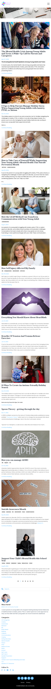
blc (2, 270)
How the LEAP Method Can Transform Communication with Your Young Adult (20, 218)
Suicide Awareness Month (13, 509)
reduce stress (25, 563)
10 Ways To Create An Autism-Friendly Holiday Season (23, 386)
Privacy (28, 682)
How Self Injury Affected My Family (18, 268)
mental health (16, 270)
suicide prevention (11, 167)
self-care (4, 167)
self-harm (22, 270)
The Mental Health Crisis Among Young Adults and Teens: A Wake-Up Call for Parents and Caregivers (23, 53)
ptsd (2, 644)
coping (19, 563)
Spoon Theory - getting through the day (20, 409)
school (30, 563)
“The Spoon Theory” (12, 417)
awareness (8, 511)
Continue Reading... (6, 73)
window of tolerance (7, 663)
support (6, 462)
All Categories (5, 620)
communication (5, 221)
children (3, 633)
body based (13, 563)
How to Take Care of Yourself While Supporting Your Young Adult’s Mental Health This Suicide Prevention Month (24, 162)
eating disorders (8, 270)
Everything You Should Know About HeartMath (23, 317)
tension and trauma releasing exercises (13, 660)
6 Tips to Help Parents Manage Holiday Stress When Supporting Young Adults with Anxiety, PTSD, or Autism (23, 108)
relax (3, 648)
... (40, 523)
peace (23, 511)
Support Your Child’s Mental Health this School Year (24, 559)
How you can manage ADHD (14, 460)
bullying (3, 631)
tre (10, 462)
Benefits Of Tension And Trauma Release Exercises (20, 337)
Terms (22, 682)
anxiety (3, 511)
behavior (8, 563)
